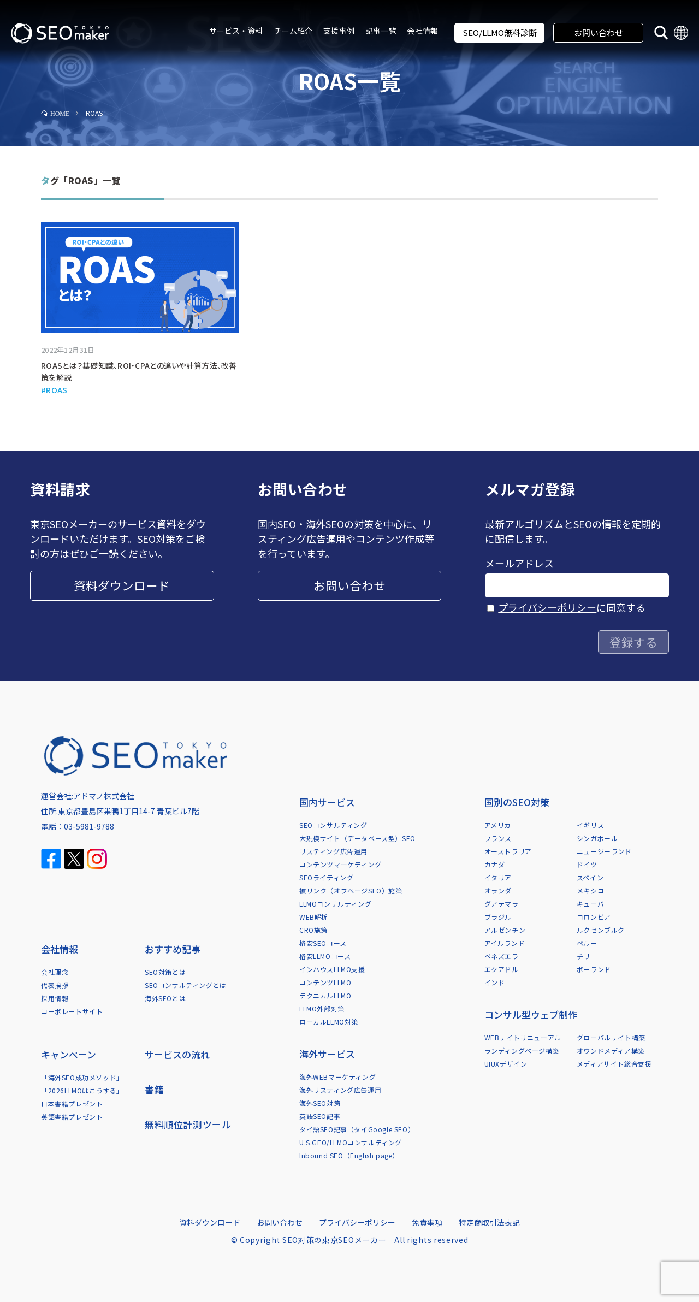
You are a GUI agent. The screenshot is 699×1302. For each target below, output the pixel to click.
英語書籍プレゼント (72, 1116)
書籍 (154, 1089)
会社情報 (422, 30)
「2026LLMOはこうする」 (82, 1090)
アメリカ (497, 825)
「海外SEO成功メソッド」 (82, 1077)
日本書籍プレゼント (72, 1103)
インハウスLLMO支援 (332, 969)
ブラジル (498, 916)
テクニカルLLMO (325, 995)
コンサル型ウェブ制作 (530, 1014)
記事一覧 (380, 30)
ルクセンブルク (601, 929)
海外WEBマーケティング (337, 1076)
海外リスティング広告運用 (340, 1089)
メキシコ (590, 890)
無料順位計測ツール (188, 1124)
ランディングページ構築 (522, 1050)
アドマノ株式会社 (103, 795)
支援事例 (338, 30)
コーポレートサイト (72, 1011)
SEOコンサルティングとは (186, 985)
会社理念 (54, 971)
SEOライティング (326, 877)
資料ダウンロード (122, 585)
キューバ (590, 903)
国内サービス (327, 802)
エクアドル (501, 969)
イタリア (498, 877)
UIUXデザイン (506, 1063)
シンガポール (597, 838)
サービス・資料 (236, 30)
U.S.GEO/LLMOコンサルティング (350, 1142)
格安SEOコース (323, 943)
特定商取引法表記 (489, 1222)
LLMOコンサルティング (335, 903)
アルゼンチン (505, 929)
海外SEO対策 (319, 1103)
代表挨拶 (54, 985)
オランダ (498, 890)
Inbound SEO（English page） (349, 1155)
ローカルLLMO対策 (328, 1021)
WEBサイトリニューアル (522, 1037)
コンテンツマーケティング (340, 864)
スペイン (590, 877)
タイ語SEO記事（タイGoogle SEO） (356, 1129)
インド (494, 982)
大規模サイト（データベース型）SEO (357, 838)
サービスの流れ (177, 1054)
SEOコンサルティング (333, 825)
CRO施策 (313, 929)
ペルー (587, 943)
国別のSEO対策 (516, 802)
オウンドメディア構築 (611, 1050)
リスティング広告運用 (333, 851)
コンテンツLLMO (325, 982)
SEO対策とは (165, 971)
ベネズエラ (501, 956)
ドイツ (587, 864)
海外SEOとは (165, 998)
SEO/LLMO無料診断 (500, 32)
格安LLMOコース (325, 956)
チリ (583, 956)
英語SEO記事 (319, 1116)
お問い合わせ (598, 32)
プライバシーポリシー (547, 607)
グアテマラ (501, 903)
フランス (498, 838)
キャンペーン (68, 1054)
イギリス (590, 825)
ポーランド (594, 969)
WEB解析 (313, 916)
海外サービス (327, 1054)
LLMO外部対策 (322, 1008)
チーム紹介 (293, 30)
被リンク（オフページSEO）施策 (350, 890)
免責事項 (427, 1222)
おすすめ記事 (172, 949)
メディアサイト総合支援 (614, 1063)
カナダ (494, 864)
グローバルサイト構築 (611, 1037)
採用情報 (54, 998)
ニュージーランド (604, 851)
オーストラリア (508, 851)
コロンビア (594, 916)
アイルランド (504, 943)
